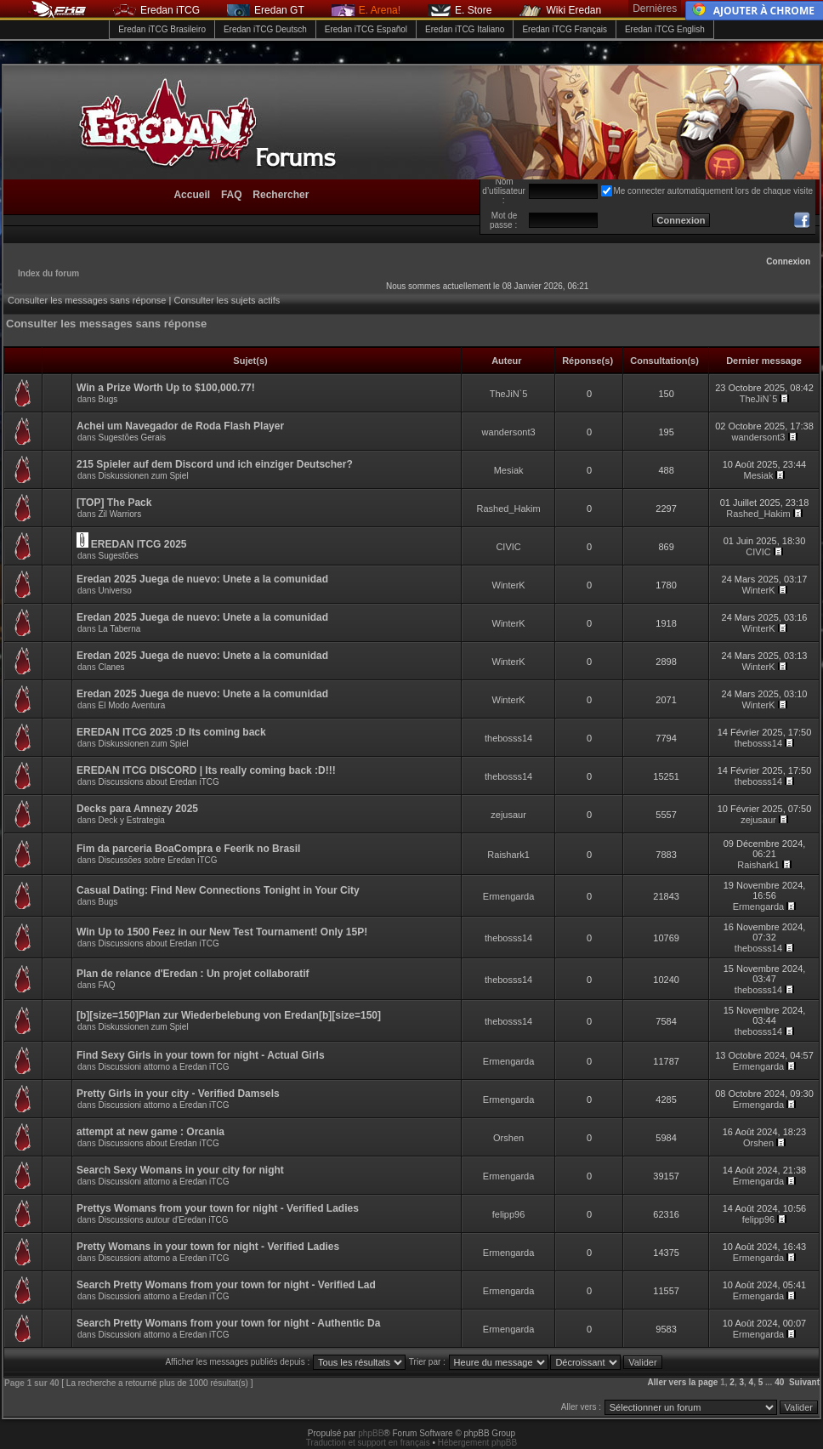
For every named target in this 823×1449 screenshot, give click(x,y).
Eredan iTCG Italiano (464, 29)
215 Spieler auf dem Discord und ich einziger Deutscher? (215, 464)
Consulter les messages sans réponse (87, 300)
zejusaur (508, 815)
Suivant (804, 1382)
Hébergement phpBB (477, 1442)
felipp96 (508, 1214)
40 (779, 1382)
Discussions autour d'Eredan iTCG (163, 1220)
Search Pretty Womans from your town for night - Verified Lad (226, 1285)
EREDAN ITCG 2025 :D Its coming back (171, 732)
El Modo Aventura (131, 705)
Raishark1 (508, 855)
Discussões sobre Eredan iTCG (157, 860)
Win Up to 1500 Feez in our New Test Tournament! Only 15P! (222, 932)
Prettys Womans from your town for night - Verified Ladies (218, 1208)
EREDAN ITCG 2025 (139, 544)
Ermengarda (509, 896)
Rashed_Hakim (508, 508)
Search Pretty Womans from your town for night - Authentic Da (228, 1323)
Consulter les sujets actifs (226, 300)
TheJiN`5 (509, 394)
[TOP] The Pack (114, 503)
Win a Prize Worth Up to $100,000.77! (166, 388)
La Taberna (119, 629)
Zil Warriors (119, 514)
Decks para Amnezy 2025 (137, 809)
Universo (114, 590)
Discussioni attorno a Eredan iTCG (163, 1066)
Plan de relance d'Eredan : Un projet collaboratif (193, 974)
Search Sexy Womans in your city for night (180, 1170)
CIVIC (508, 547)
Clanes (111, 667)
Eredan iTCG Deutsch (265, 29)
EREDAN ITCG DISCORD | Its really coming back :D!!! (206, 770)
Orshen (508, 1138)
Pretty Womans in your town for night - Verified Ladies (208, 1247)
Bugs (107, 399)
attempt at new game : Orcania (150, 1132)
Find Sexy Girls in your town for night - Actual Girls (201, 1055)
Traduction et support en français (368, 1442)
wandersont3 (509, 432)
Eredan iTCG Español (366, 29)
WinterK (508, 585)
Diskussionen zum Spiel (143, 475)
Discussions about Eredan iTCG (158, 782)
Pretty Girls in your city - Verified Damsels (178, 1094)
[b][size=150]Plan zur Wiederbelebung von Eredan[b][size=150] (229, 1015)
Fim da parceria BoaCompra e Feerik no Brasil (188, 849)
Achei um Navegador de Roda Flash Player (180, 426)
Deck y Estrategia (131, 820)
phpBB (370, 1433)
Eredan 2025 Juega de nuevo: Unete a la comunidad (202, 579)
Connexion (788, 261)
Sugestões (118, 555)
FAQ (106, 985)
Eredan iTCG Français (564, 29)
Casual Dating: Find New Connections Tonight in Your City (218, 890)
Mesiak (509, 470)
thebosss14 (508, 738)
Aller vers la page (684, 1382)
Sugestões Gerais (132, 437)
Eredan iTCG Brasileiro (162, 29)
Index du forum (48, 273)
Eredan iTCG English (665, 29)
